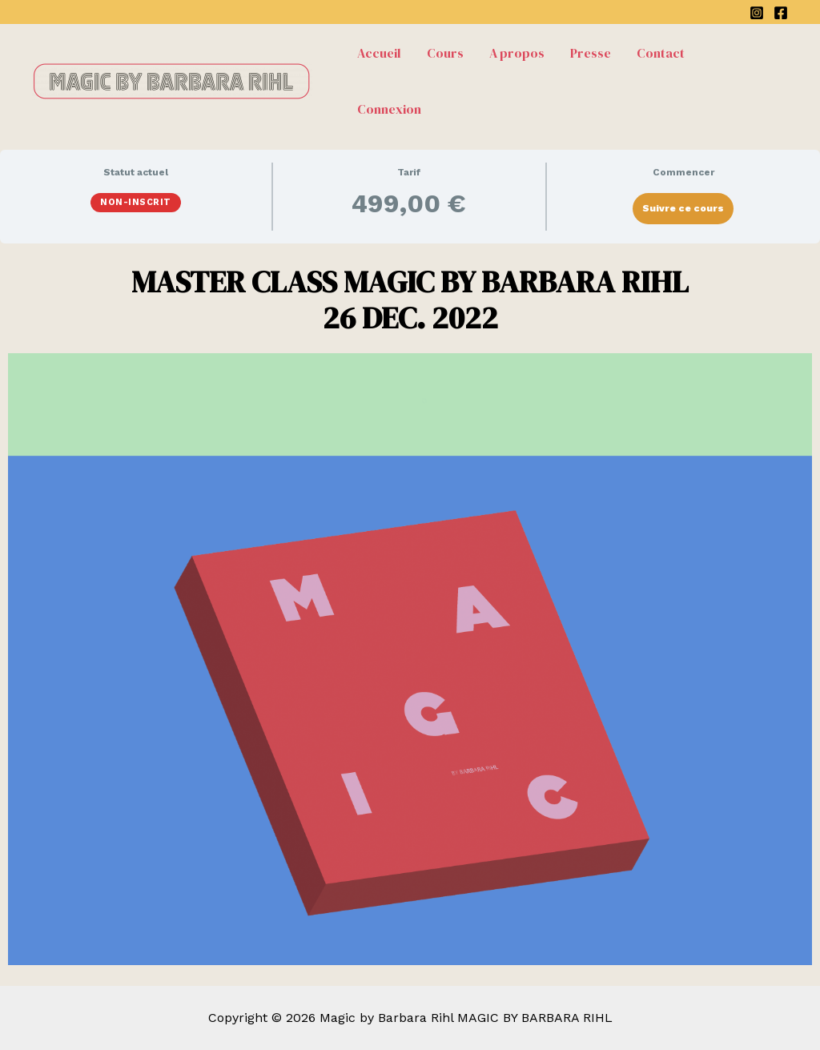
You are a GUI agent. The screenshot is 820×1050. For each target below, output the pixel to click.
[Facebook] (781, 13)
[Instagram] (757, 13)
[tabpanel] (410, 614)
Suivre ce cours (683, 208)
